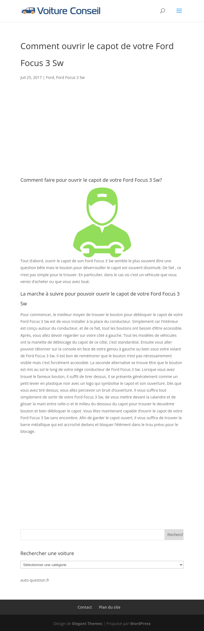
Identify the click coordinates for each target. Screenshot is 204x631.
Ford (50, 77)
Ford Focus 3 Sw (70, 77)
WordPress (140, 623)
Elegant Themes (87, 623)
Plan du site (109, 607)
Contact (85, 607)
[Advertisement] (102, 137)
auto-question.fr (34, 580)
